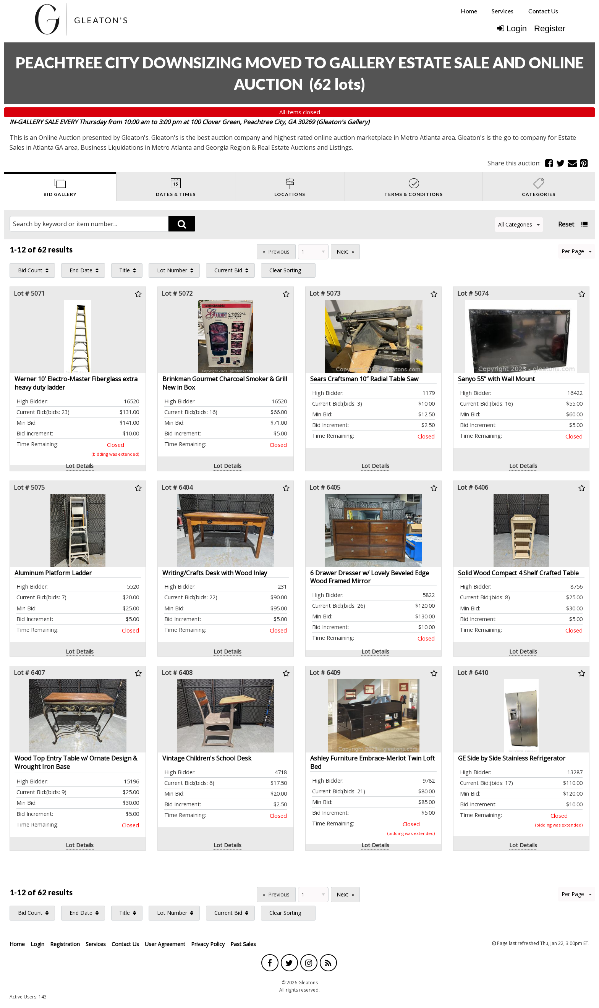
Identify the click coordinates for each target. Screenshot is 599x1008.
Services (502, 11)
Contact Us (543, 11)
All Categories (519, 224)
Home (469, 11)
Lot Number (172, 270)
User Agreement (165, 944)
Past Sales (243, 944)
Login (512, 28)
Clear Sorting (285, 270)
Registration (65, 944)
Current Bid (228, 270)
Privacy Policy (208, 944)
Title (124, 270)
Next (342, 251)
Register (549, 28)
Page (245, 251)
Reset (566, 224)
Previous (279, 251)
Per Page (577, 251)
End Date (81, 270)
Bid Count (30, 270)
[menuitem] (468, 11)
